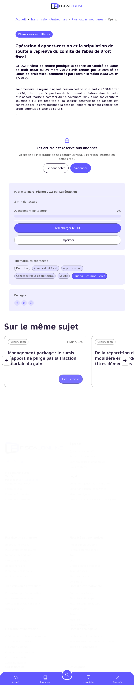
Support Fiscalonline (82, 445)
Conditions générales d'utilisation (90, 476)
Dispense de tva (14, 597)
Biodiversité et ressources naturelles (92, 631)
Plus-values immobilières (20, 536)
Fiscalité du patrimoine (21, 524)
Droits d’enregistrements (85, 552)
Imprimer (67, 240)
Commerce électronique (20, 641)
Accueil (21, 19)
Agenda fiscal (13, 670)
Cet (72, 547)
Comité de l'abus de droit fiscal (35, 275)
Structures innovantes (19, 631)
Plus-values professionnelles (23, 581)
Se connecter (56, 168)
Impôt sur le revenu (17, 531)
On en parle (77, 658)
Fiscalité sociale (79, 563)
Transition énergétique (84, 636)
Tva (72, 541)
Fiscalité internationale (86, 574)
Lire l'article (70, 379)
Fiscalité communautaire (85, 591)
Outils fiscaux (14, 658)
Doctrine (22, 268)
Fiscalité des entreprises (86, 524)
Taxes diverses (78, 557)
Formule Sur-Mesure (18, 492)
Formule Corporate (17, 486)
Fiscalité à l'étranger (82, 586)
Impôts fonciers (15, 552)
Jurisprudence (18, 341)
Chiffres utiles (14, 665)
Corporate (76, 568)
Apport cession (72, 268)
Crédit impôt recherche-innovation (26, 625)
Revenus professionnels (84, 536)
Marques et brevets (17, 636)
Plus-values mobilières (88, 19)
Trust (73, 602)
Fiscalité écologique (83, 618)
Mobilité (75, 607)
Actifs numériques (16, 652)
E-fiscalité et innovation (21, 618)
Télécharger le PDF (68, 228)
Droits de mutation (17, 547)
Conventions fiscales (82, 581)
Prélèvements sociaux (18, 557)
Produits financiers (16, 563)
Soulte (63, 275)
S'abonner (80, 168)
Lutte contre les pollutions (86, 625)
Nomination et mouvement (86, 665)
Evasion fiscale (78, 597)
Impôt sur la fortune (18, 541)
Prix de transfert (80, 613)
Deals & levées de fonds (84, 670)
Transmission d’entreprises (49, 19)
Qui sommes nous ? (82, 440)
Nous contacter (79, 456)
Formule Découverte (18, 476)
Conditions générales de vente (88, 481)
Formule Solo (13, 481)
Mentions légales (80, 486)
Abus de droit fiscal (45, 268)
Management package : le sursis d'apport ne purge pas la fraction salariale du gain (42, 358)
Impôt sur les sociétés (83, 531)
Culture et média (15, 646)
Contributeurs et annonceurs (88, 450)
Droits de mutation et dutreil (23, 591)
